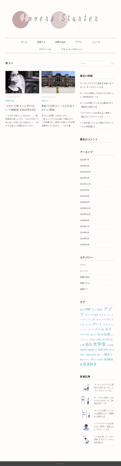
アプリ (78, 42)
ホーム (24, 42)
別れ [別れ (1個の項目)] (103, 339)
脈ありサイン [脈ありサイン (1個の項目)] (85, 359)
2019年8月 (84, 220)
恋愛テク (41, 42)
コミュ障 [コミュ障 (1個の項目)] (91, 319)
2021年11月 (85, 184)
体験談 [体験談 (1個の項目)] (98, 339)
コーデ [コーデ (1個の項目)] (103, 319)
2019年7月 (84, 226)
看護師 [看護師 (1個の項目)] (88, 355)
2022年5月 (84, 178)
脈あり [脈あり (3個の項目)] (108, 354)
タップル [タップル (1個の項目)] (88, 325)
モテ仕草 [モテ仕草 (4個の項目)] (103, 334)
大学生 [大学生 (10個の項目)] (99, 344)
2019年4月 (84, 244)
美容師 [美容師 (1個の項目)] (93, 355)
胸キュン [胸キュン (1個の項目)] (100, 355)
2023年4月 (84, 166)
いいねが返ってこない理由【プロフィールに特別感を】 (104, 439)
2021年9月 (84, 190)
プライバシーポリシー (71, 49)
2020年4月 (84, 202)
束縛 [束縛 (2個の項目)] (100, 349)
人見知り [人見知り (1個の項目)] (92, 339)
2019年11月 (85, 214)
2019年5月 (84, 238)
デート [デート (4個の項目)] (97, 324)
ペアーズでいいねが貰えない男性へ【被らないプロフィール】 (95, 115)
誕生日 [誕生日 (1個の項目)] (100, 359)
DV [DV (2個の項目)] (81, 309)
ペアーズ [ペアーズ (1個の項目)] (90, 330)
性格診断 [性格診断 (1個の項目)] (83, 350)
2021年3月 (84, 196)
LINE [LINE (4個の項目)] (87, 309)
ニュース (96, 42)
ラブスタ (61, 463)
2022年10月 (85, 172)
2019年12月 (85, 208)
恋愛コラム (85, 283)
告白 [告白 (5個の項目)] (88, 344)
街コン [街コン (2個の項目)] (94, 359)
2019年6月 (84, 232)
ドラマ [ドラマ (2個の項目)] (106, 324)
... (36, 125)
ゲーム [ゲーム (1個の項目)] (84, 319)
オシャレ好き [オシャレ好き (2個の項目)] (91, 314)
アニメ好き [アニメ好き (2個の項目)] (97, 309)
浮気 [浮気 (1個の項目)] (110, 350)
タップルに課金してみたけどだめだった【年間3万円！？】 (96, 95)
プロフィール (45, 49)
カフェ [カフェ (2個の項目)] (102, 314)
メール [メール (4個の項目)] (100, 329)
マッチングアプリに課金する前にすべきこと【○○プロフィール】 (96, 85)
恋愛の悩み (60, 42)
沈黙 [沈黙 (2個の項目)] (105, 349)
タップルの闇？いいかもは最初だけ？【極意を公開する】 (96, 105)
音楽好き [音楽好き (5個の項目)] (90, 364)
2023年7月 (84, 160)
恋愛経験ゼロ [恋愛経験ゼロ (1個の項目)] (92, 350)
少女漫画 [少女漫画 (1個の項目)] (110, 345)
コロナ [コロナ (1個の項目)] (97, 319)
